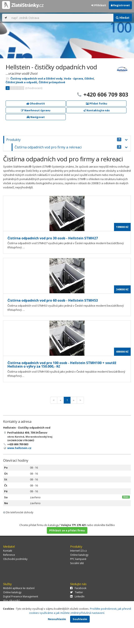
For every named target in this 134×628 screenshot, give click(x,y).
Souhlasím (80, 619)
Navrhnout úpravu (35, 110)
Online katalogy (79, 555)
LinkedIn (77, 596)
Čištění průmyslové (52, 82)
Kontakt (7, 550)
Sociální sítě (77, 563)
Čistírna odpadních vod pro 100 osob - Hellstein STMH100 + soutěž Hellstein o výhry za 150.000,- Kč (61, 365)
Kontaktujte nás (96, 110)
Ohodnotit (35, 103)
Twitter (76, 592)
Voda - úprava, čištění (79, 78)
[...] (61, 18)
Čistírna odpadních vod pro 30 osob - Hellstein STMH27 (52, 238)
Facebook (78, 588)
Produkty (63, 139)
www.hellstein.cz (19, 448)
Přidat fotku (96, 103)
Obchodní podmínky (15, 559)
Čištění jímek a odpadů (21, 82)
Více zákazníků (11, 600)
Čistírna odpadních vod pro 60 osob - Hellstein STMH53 (52, 300)
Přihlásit (98, 5)
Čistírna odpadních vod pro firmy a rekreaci (68, 147)
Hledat (122, 18)
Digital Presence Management (20, 596)
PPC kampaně (78, 559)
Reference (9, 555)
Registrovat (120, 5)
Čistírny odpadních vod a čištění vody (36, 78)
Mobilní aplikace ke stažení (19, 588)
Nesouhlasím (57, 619)
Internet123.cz (78, 550)
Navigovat (36, 117)
